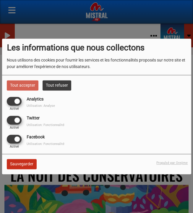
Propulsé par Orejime (172, 163)
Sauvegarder (21, 164)
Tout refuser (57, 85)
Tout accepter (22, 85)
